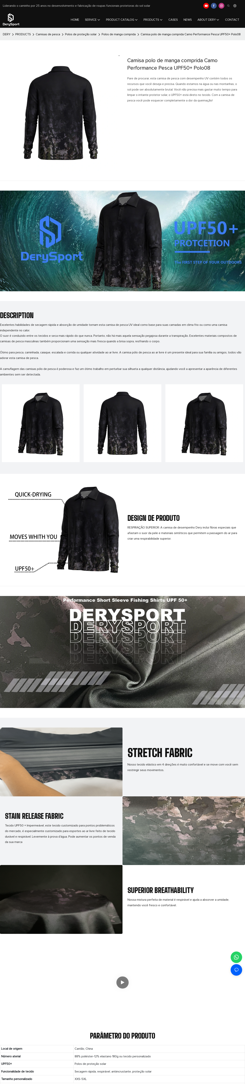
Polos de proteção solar (81, 34)
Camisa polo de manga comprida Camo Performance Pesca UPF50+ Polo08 (191, 34)
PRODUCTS (23, 34)
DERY (6, 34)
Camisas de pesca (48, 34)
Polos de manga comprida (119, 34)
